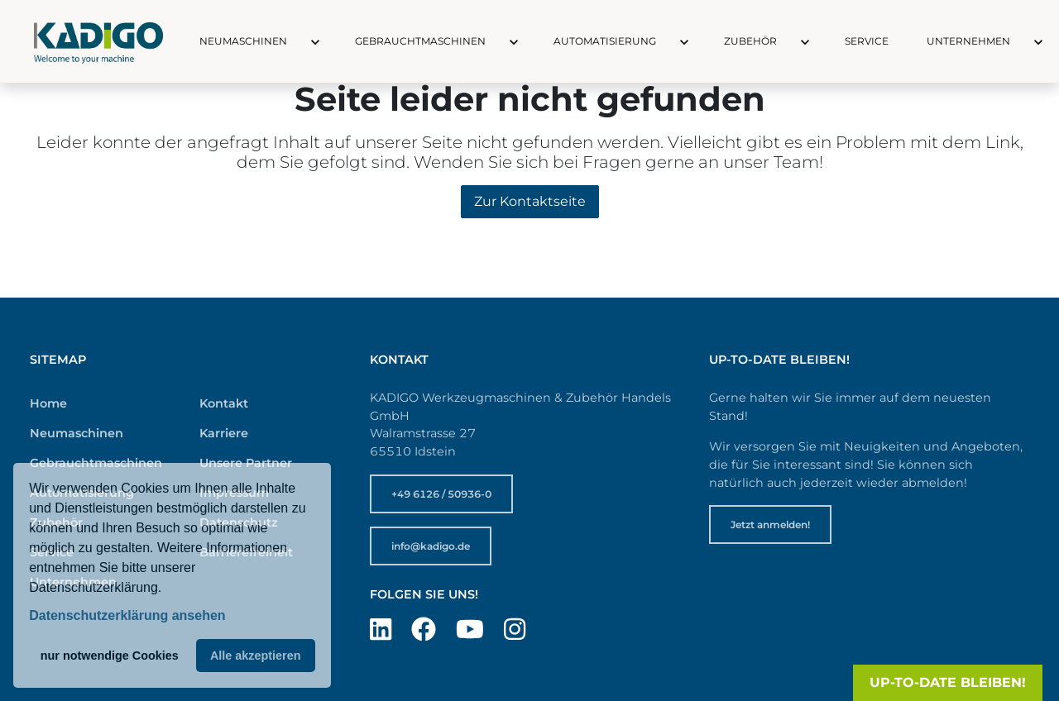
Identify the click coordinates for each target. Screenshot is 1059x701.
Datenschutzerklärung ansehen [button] (127, 615)
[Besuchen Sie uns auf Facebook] (423, 629)
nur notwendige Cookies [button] (110, 655)
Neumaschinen (243, 41)
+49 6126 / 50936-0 (441, 494)
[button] (300, 41)
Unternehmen (968, 41)
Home (48, 403)
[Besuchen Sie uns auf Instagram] (514, 629)
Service (867, 41)
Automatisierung (604, 41)
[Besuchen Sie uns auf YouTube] (470, 629)
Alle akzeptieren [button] (255, 655)
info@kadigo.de (430, 546)
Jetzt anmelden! (770, 524)
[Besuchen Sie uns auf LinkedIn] (380, 629)
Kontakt (223, 403)
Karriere (223, 433)
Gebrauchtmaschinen (420, 41)
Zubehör (750, 41)
